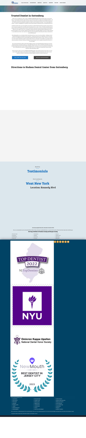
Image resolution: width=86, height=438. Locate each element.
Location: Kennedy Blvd (43, 187)
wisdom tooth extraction (60, 400)
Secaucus (35, 238)
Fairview (57, 234)
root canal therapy (59, 404)
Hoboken (35, 235)
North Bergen (14, 236)
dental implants (15, 409)
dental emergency (16, 407)
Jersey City (36, 236)
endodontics (58, 406)
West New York (14, 234)
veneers (35, 407)
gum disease (15, 399)
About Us (45, 2)
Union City (14, 238)
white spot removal (59, 401)
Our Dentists (33, 2)
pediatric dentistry (59, 409)
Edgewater (58, 236)
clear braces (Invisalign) (39, 409)
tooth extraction (59, 399)
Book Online (62, 2)
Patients (51, 2)
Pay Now (56, 2)
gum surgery (15, 400)
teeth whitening (59, 403)
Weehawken (36, 234)
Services (40, 2)
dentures (57, 407)
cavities (14, 406)
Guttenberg (14, 235)
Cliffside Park (58, 235)
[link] (32, 305)
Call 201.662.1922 (24, 2)
